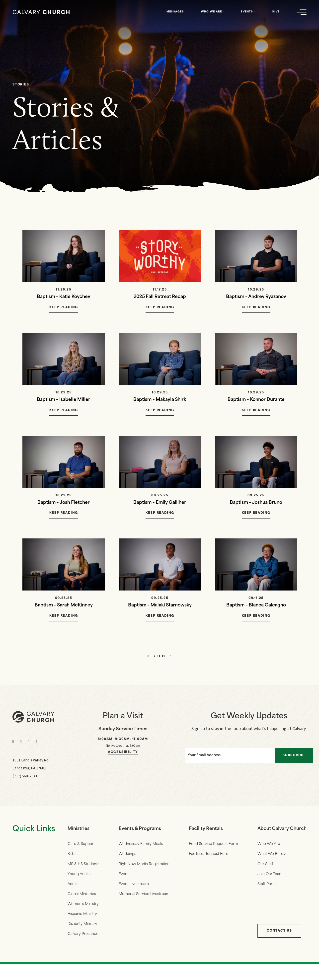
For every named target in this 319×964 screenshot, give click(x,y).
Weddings (127, 855)
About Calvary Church (282, 829)
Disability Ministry (82, 926)
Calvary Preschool (83, 937)
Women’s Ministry (83, 906)
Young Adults (79, 875)
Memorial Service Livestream (143, 896)
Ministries (79, 829)
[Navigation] (302, 11)
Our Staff (264, 865)
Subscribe (295, 755)
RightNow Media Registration (143, 865)
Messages (175, 11)
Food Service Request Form (213, 845)
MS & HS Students (83, 865)
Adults (73, 886)
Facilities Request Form (208, 855)
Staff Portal (266, 886)
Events (247, 11)
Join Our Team (269, 875)
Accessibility (123, 752)
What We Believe (272, 855)
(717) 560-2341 (24, 777)
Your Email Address (202, 755)
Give (276, 11)
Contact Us (278, 933)
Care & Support (81, 845)
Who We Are (211, 11)
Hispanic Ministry (82, 916)
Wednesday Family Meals (140, 845)
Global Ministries (82, 896)
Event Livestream (133, 886)
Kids (71, 855)
